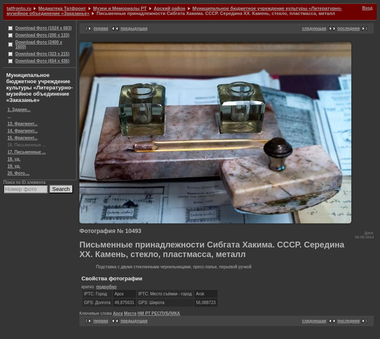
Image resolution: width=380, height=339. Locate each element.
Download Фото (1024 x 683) (43, 28)
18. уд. (13, 159)
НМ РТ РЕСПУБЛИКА (159, 313)
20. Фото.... (18, 173)
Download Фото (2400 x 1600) (38, 44)
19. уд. (13, 166)
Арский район (169, 8)
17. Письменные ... (26, 152)
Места (130, 313)
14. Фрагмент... (22, 131)
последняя (349, 28)
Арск (118, 313)
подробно (106, 287)
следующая (314, 28)
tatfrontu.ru (19, 8)
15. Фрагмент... (22, 138)
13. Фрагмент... (22, 123)
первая (101, 28)
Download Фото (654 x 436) (42, 61)
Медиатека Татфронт (62, 8)
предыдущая (134, 28)
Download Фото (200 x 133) (42, 35)
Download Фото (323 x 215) (42, 54)
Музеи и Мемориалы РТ (120, 8)
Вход (367, 8)
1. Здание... (18, 109)
